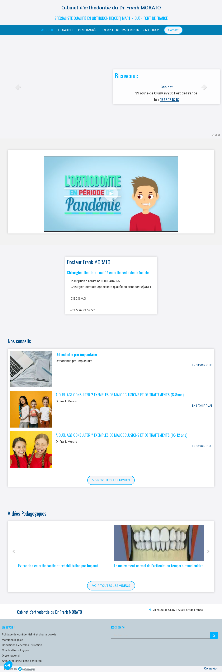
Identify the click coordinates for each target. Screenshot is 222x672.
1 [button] (213, 135)
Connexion (211, 668)
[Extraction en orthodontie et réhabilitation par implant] (63, 543)
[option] (111, 86)
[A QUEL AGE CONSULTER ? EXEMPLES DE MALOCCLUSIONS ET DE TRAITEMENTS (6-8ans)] (31, 409)
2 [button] (216, 135)
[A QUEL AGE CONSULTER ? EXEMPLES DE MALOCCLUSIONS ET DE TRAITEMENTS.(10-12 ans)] (31, 449)
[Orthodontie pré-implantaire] (31, 369)
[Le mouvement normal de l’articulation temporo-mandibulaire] (159, 543)
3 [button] (219, 135)
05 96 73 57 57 (169, 99)
